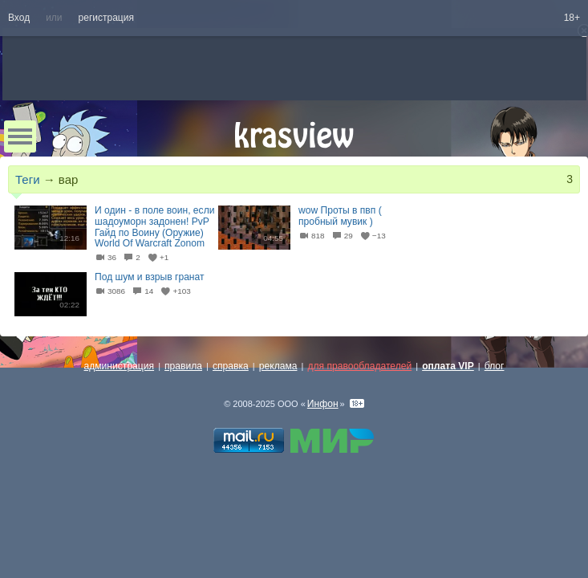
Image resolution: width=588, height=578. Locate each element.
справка (231, 366)
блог (495, 366)
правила (183, 366)
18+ (572, 17)
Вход (19, 17)
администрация (119, 366)
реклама (278, 366)
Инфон (323, 403)
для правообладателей (359, 366)
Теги (27, 179)
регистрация (106, 17)
